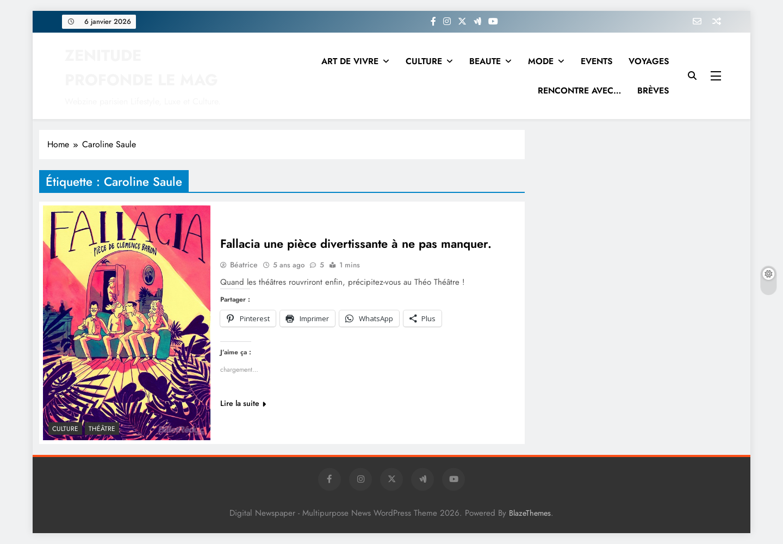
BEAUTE (485, 61)
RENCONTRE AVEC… (579, 90)
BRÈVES (653, 90)
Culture (65, 429)
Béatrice (244, 265)
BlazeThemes (530, 513)
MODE (541, 61)
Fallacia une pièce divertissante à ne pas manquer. (356, 244)
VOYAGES (649, 61)
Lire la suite (243, 403)
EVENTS (596, 61)
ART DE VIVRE (349, 61)
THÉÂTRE (102, 429)
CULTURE (424, 61)
